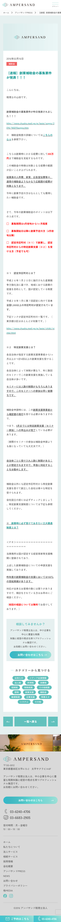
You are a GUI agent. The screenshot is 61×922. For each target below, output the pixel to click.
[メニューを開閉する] (55, 5)
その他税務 (44, 687)
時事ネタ (45, 696)
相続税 (14, 687)
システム (24, 701)
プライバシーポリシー (15, 885)
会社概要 (8, 866)
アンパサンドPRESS (14, 871)
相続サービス (10, 856)
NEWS (6, 876)
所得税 (30, 682)
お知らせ (19, 677)
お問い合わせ (10, 880)
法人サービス (10, 851)
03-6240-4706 (47, 918)
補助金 (12, 63)
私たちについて (11, 847)
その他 (38, 701)
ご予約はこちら (16, 918)
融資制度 (15, 696)
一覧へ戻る (30, 721)
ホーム (7, 842)
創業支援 (29, 692)
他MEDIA (8, 890)
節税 (17, 692)
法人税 (18, 682)
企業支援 (30, 696)
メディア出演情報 (38, 677)
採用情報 (8, 861)
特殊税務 (28, 687)
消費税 (43, 682)
